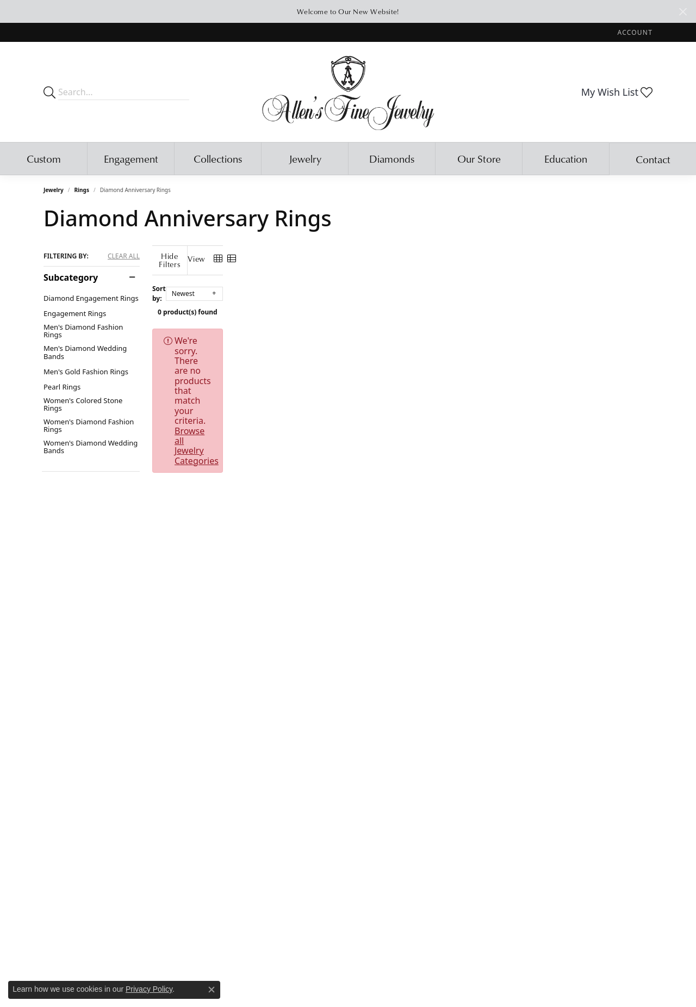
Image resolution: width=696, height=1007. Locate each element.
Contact (653, 159)
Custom (44, 158)
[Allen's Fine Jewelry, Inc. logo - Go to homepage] (348, 92)
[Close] (682, 11)
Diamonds (391, 158)
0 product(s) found (402, 303)
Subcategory (71, 277)
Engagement (131, 158)
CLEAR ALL (124, 256)
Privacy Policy (149, 989)
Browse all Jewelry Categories (478, 332)
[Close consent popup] (211, 989)
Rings (81, 190)
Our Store (479, 158)
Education (565, 158)
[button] (634, 32)
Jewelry (305, 158)
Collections (218, 158)
